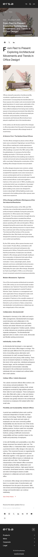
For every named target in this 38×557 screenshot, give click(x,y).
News (10, 12)
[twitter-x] (13, 514)
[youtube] (31, 514)
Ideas (4, 20)
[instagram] (9, 514)
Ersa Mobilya (21, 550)
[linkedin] (18, 514)
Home (4, 12)
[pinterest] (27, 514)
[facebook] (4, 514)
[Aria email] (34, 508)
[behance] (22, 514)
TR (26, 4)
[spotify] (4, 518)
